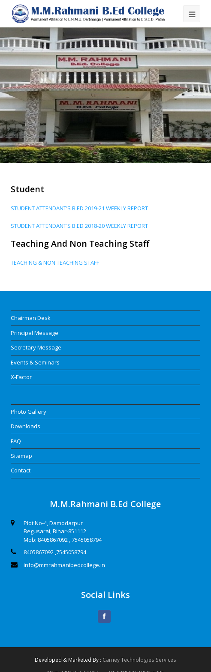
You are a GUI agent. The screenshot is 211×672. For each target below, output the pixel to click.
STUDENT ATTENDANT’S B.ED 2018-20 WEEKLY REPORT (79, 226)
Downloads (25, 426)
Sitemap (21, 456)
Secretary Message (36, 347)
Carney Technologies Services (139, 659)
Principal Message (34, 333)
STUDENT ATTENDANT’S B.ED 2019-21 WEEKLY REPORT (79, 208)
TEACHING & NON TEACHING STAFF (55, 262)
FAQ (16, 441)
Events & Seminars (35, 362)
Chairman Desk (31, 318)
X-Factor (21, 377)
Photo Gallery (28, 411)
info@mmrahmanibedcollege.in (64, 565)
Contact (20, 470)
